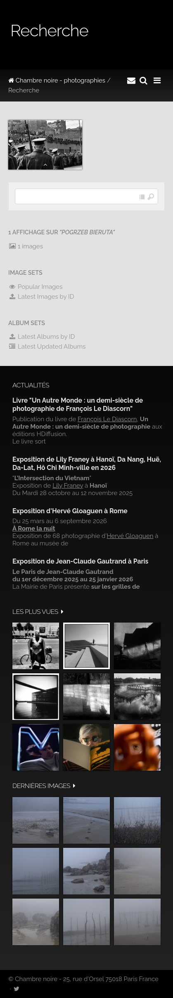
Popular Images (35, 286)
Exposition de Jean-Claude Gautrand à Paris (80, 561)
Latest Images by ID (41, 296)
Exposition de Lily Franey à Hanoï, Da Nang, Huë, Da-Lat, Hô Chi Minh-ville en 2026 (86, 463)
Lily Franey (67, 485)
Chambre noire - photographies (56, 80)
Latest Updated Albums (47, 346)
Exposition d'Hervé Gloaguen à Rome (70, 511)
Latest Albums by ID (41, 336)
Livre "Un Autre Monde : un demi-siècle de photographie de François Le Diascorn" (77, 404)
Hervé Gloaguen (130, 536)
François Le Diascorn (107, 419)
